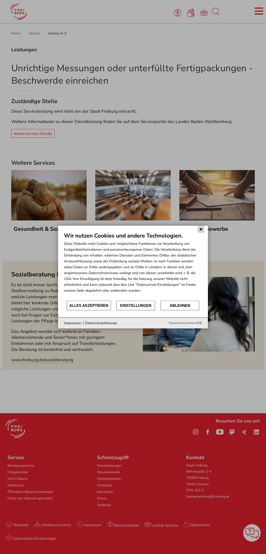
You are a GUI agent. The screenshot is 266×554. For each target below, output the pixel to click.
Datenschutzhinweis (101, 322)
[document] (133, 266)
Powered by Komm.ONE (185, 323)
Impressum (72, 322)
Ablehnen (180, 305)
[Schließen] (200, 229)
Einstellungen (135, 305)
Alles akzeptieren (88, 305)
